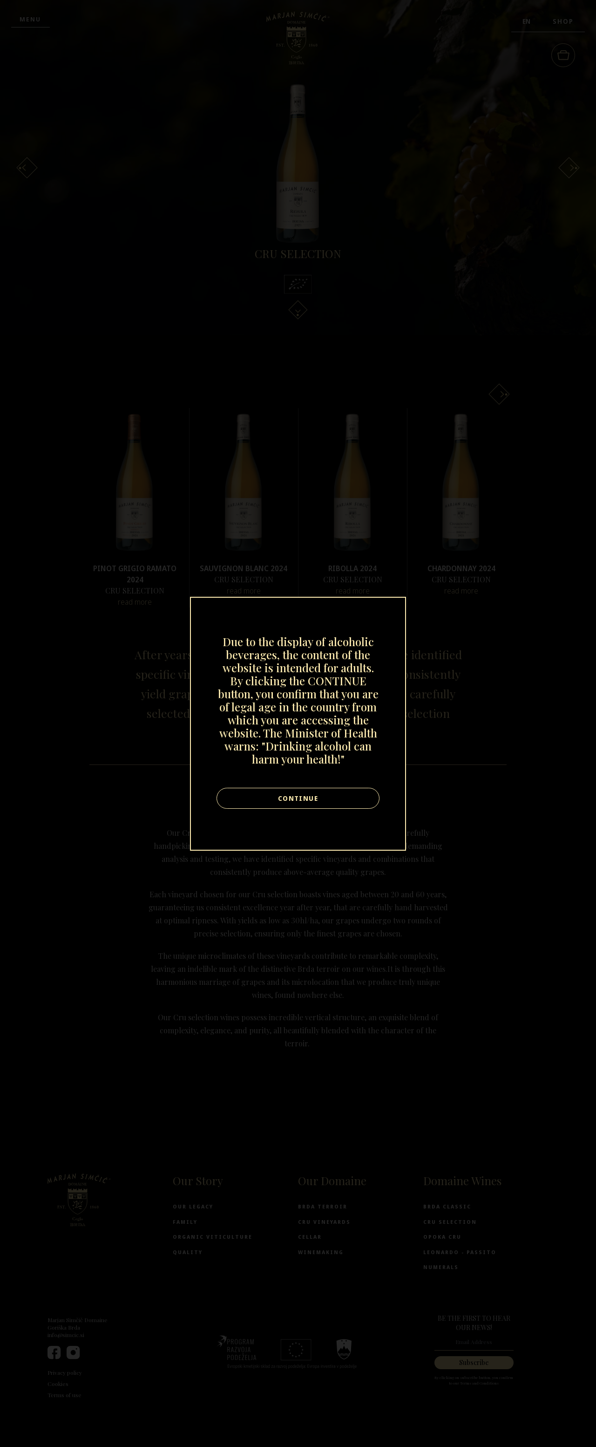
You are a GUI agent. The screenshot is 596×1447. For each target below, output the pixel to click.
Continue (298, 798)
